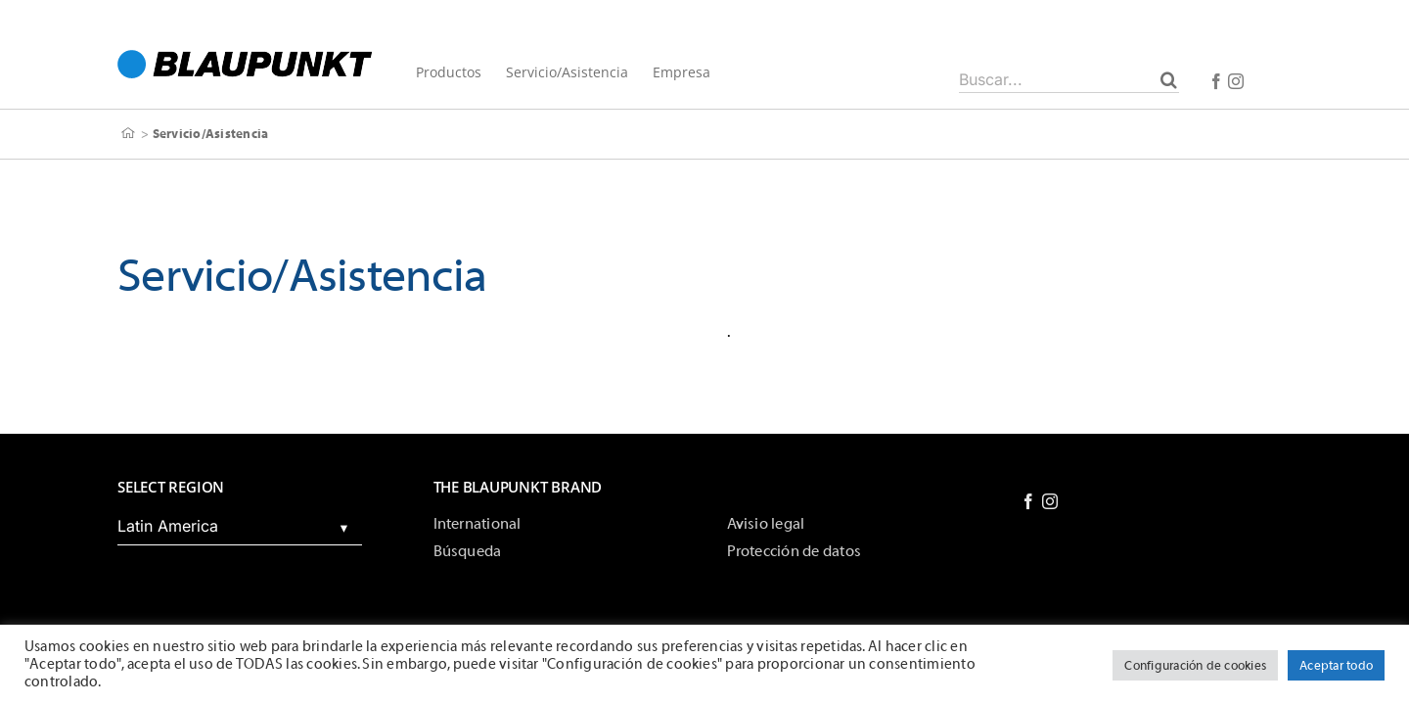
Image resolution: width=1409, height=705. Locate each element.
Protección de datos (794, 551)
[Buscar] (1169, 79)
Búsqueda (467, 551)
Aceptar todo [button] (1336, 665)
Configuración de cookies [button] (1195, 665)
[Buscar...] (1069, 79)
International (477, 524)
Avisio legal (766, 524)
